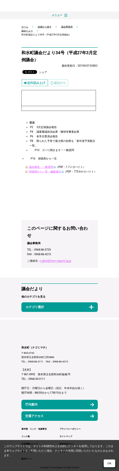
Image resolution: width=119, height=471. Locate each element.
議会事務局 (67, 26)
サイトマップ (66, 436)
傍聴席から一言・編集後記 (45, 171)
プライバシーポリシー (70, 429)
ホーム (24, 26)
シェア (43, 72)
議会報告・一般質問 (41, 166)
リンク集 (25, 436)
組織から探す (45, 26)
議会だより (27, 30)
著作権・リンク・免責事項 (34, 429)
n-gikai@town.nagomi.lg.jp (55, 260)
